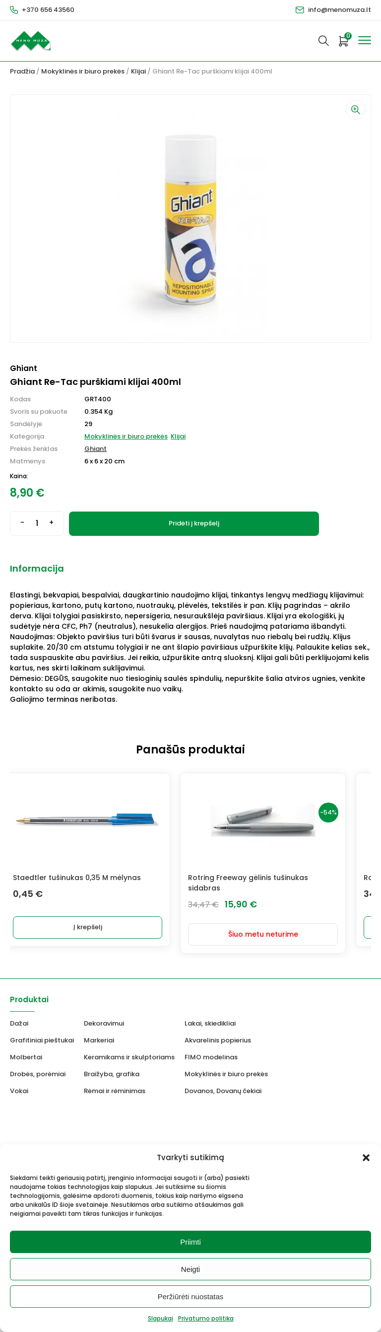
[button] (366, 1158)
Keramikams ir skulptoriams (129, 1050)
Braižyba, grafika (111, 1067)
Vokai (19, 1084)
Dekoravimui (104, 1016)
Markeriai (99, 1033)
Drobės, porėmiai (37, 1067)
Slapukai (160, 1318)
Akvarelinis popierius (218, 1033)
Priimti (190, 1242)
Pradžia (22, 71)
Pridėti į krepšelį (194, 523)
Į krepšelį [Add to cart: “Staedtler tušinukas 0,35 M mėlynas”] (100, 927)
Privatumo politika (206, 1318)
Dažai (19, 1016)
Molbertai (26, 1050)
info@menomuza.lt (339, 9)
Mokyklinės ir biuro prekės (83, 71)
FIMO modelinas (211, 1050)
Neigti (190, 1269)
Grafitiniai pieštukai (42, 1033)
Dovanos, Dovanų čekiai (223, 1084)
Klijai (138, 71)
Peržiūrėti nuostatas (191, 1296)
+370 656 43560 (48, 9)
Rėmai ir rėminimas (114, 1084)
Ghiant (95, 448)
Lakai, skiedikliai (210, 1016)
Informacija (37, 568)
